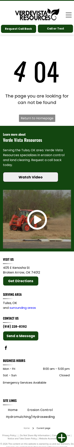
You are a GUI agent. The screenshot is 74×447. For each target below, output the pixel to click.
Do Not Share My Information (35, 435)
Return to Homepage (37, 118)
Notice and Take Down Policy (22, 438)
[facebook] (6, 348)
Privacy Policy (9, 435)
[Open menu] (69, 15)
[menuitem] (13, 410)
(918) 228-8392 (15, 327)
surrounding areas (22, 308)
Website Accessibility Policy (52, 438)
